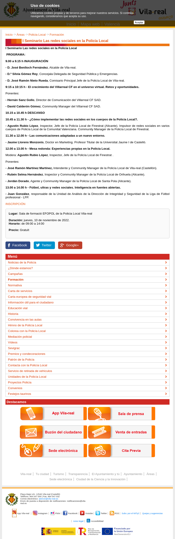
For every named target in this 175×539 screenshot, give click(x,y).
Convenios (15, 388)
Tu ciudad (42, 474)
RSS (115, 513)
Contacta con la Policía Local (27, 365)
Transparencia (78, 474)
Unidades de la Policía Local (27, 376)
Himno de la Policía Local (25, 325)
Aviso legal (78, 521)
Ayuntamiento (133, 474)
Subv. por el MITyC (131, 513)
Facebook (19, 245)
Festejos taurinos (19, 394)
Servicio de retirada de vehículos (30, 371)
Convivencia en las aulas (24, 319)
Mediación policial (20, 336)
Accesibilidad (95, 521)
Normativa (15, 285)
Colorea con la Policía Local (27, 331)
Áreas (21, 34)
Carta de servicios (20, 291)
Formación (57, 34)
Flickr (55, 513)
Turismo (58, 474)
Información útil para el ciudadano (31, 302)
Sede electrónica (60, 479)
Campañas (15, 274)
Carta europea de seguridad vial (29, 296)
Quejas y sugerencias (152, 513)
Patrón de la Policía (21, 359)
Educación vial (18, 308)
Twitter (46, 245)
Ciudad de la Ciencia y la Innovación (101, 479)
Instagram (40, 513)
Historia (13, 314)
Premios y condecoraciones (26, 354)
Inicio (9, 34)
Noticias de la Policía (22, 262)
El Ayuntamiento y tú (105, 474)
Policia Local (37, 34)
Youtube (86, 513)
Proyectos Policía (19, 382)
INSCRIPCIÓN (15, 204)
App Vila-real (21, 513)
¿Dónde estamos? (20, 268)
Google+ (72, 245)
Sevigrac (14, 348)
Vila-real (25, 474)
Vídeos (13, 342)
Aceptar (139, 22)
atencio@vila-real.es (48, 499)
